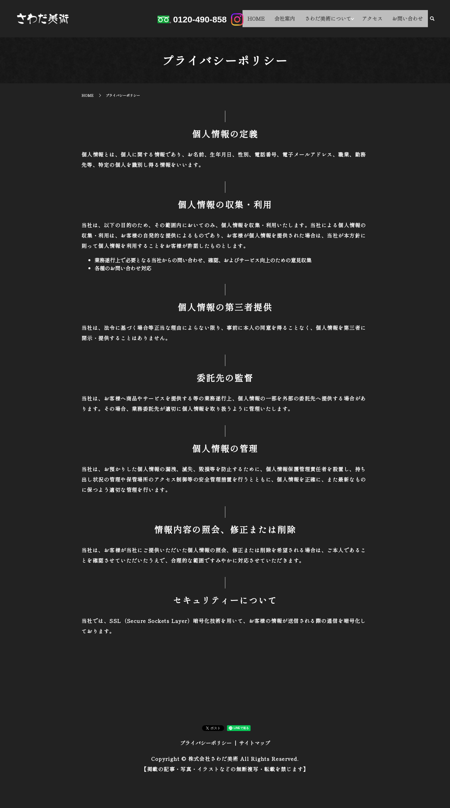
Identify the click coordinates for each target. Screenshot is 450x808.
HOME (263, 19)
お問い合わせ (408, 19)
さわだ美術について (331, 19)
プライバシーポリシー (206, 743)
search (432, 20)
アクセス (375, 19)
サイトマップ (254, 743)
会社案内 (290, 19)
